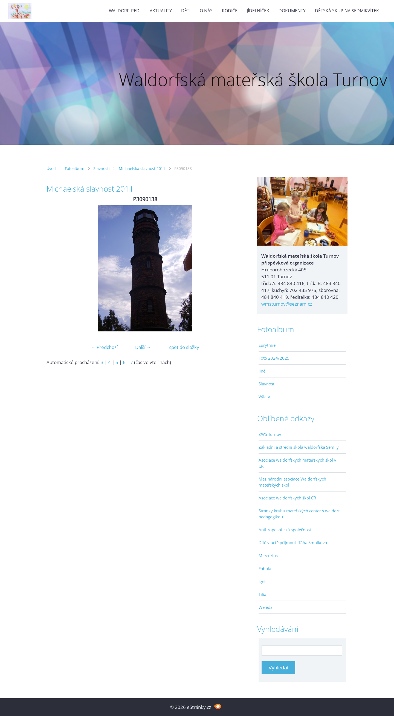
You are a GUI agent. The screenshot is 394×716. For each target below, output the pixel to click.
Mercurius (268, 555)
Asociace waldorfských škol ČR (287, 498)
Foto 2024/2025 (274, 358)
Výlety (264, 396)
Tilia (262, 594)
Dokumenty (292, 11)
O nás (206, 11)
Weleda (266, 607)
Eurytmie (267, 345)
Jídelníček (258, 11)
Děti (185, 11)
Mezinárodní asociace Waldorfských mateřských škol (292, 482)
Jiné (262, 371)
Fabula (265, 568)
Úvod (51, 168)
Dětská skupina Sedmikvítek (347, 11)
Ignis (263, 581)
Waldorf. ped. (124, 11)
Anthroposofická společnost (285, 529)
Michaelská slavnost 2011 (142, 168)
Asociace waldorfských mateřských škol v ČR (297, 463)
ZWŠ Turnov (270, 434)
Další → (143, 347)
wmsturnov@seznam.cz (286, 304)
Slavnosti (101, 168)
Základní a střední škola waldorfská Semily (299, 447)
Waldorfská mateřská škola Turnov (253, 79)
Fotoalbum (74, 168)
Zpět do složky (184, 347)
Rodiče (229, 11)
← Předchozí (104, 347)
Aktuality (161, 11)
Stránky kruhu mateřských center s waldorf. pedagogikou (300, 513)
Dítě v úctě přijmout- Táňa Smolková (293, 542)
